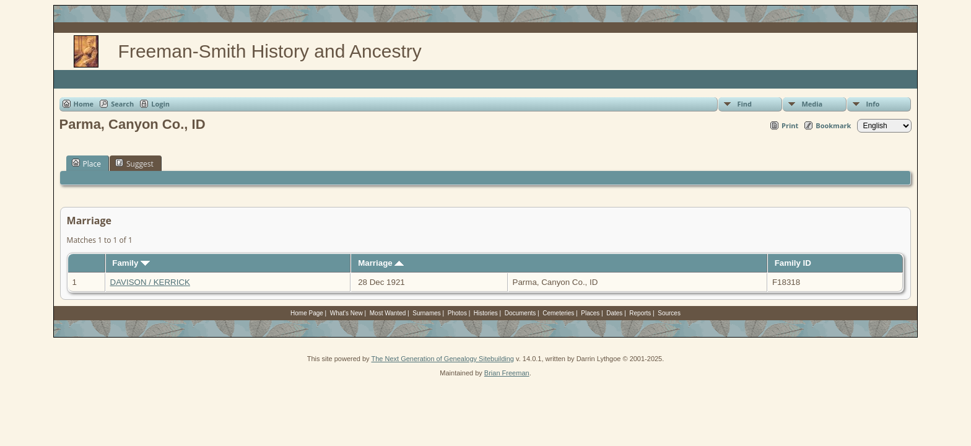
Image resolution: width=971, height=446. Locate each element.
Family (131, 263)
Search (122, 103)
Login (160, 103)
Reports (640, 313)
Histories (486, 313)
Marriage (381, 263)
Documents (520, 313)
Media (811, 103)
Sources (669, 313)
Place (86, 163)
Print (790, 125)
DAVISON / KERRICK (150, 282)
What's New (346, 313)
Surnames (426, 313)
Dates (614, 313)
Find (744, 103)
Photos (457, 313)
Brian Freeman (506, 373)
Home (84, 103)
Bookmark (833, 125)
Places (590, 313)
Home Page (306, 313)
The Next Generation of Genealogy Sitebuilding (442, 358)
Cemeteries (558, 313)
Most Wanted (388, 313)
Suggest (134, 163)
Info (872, 103)
